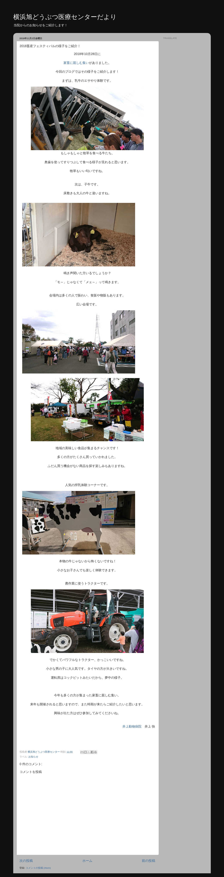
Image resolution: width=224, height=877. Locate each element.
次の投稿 (26, 861)
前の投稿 (148, 861)
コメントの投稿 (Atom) (38, 868)
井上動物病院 (131, 726)
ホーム (87, 861)
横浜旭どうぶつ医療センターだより (65, 16)
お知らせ (33, 756)
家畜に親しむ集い (76, 63)
